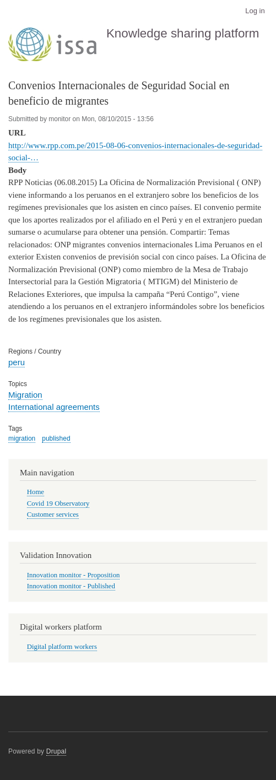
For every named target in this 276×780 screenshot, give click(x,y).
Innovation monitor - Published (71, 586)
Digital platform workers (62, 647)
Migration (25, 394)
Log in (254, 11)
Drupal (56, 751)
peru (16, 362)
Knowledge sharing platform (182, 33)
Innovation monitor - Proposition (73, 575)
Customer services (53, 514)
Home (35, 492)
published (56, 438)
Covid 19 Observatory (58, 503)
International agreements (54, 406)
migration (21, 438)
